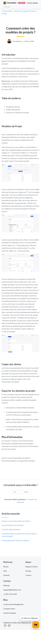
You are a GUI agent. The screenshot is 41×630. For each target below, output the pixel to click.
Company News (9, 609)
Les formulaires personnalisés (13, 525)
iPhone (5, 567)
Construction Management (13, 604)
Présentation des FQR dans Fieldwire (15, 540)
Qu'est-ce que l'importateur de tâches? (16, 521)
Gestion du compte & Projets (25, 11)
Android (6, 575)
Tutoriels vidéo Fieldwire (11, 529)
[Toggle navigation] (36, 6)
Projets (4, 14)
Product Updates (9, 613)
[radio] (14, 492)
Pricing (28, 571)
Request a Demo (31, 567)
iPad (5, 571)
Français (7, 7)
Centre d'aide (7, 11)
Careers (28, 575)
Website (6, 585)
